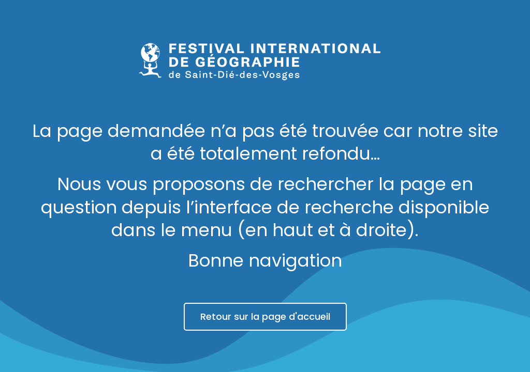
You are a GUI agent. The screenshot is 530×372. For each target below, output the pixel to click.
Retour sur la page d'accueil (265, 316)
